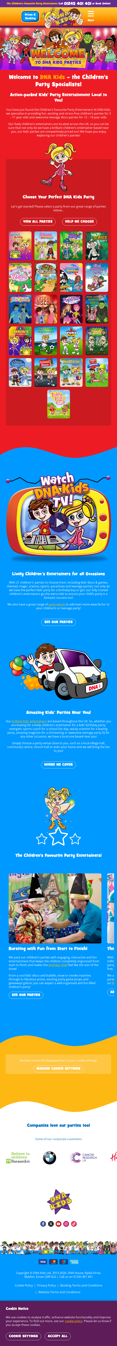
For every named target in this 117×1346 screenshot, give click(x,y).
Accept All (58, 1336)
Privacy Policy (47, 1285)
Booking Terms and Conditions (81, 1285)
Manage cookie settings (58, 1069)
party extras (57, 604)
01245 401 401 (77, 4)
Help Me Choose (79, 222)
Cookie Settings (23, 1336)
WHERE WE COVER (58, 765)
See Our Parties (58, 622)
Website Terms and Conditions (59, 1292)
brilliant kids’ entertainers (30, 721)
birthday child (57, 965)
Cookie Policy (24, 1285)
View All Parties (38, 222)
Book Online (103, 3)
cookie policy (73, 1321)
